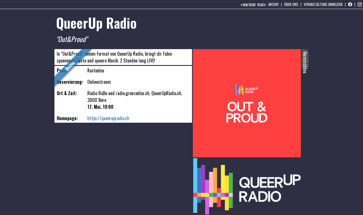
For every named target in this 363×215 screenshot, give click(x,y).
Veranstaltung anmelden (323, 4)
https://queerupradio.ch (108, 118)
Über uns (291, 4)
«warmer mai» (253, 4)
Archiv (273, 4)
